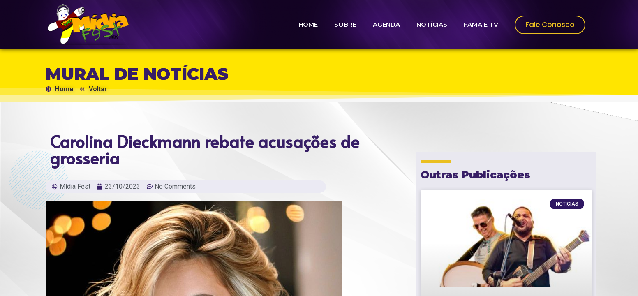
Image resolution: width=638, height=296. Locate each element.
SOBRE (345, 24)
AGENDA (386, 24)
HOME (308, 24)
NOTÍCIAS (431, 24)
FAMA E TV (481, 24)
